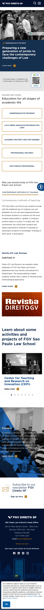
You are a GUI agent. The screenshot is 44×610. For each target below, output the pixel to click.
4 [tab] (22, 395)
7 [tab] (32, 395)
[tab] (20, 192)
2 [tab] (15, 395)
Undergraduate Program (22, 113)
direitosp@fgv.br (24, 539)
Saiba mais (9, 389)
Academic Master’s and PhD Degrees (22, 140)
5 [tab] (25, 395)
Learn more (7, 65)
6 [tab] (29, 395)
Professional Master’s (22, 153)
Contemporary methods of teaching (20, 192)
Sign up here (17, 497)
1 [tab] (11, 395)
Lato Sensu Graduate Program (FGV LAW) (22, 127)
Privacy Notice (11, 598)
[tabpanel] (22, 220)
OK (6, 604)
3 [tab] (18, 395)
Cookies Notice (32, 596)
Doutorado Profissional (22, 166)
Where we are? (22, 544)
